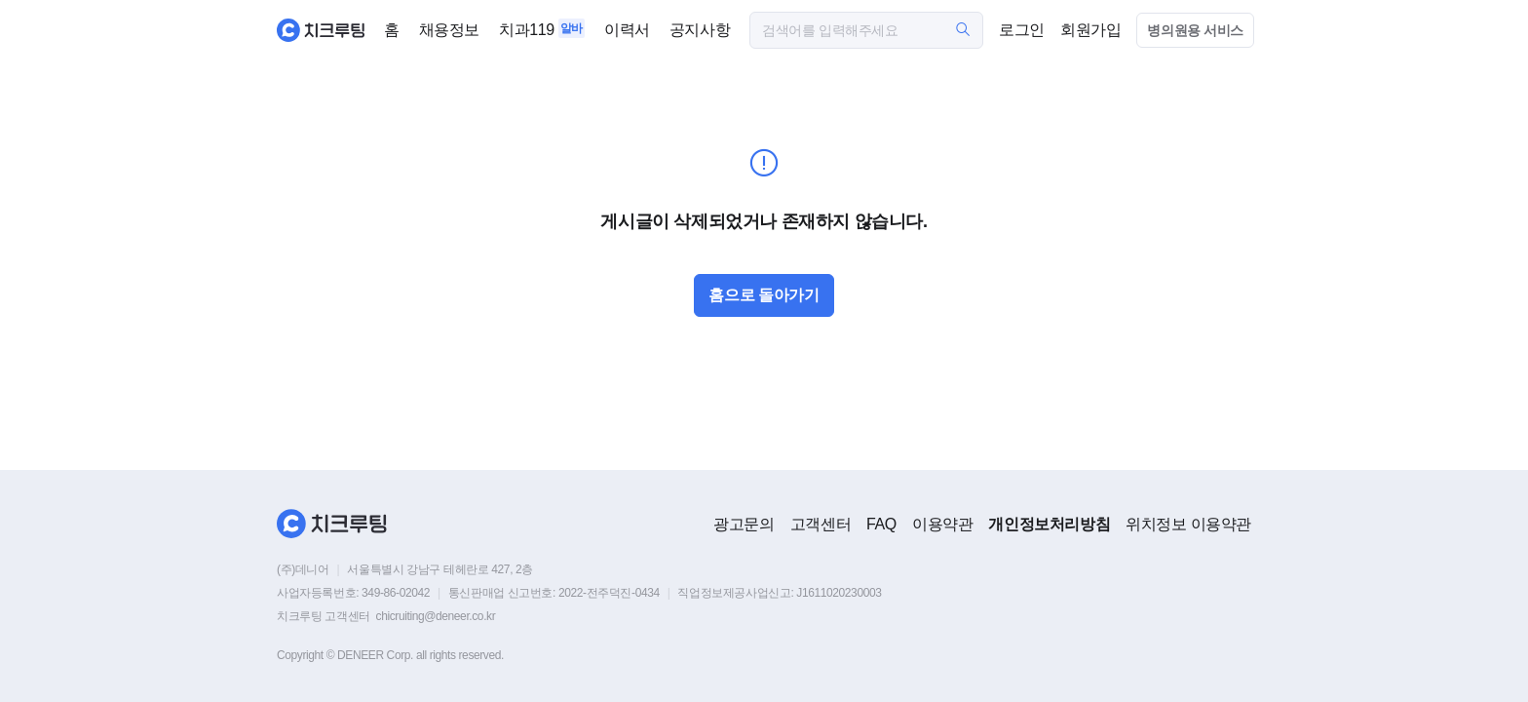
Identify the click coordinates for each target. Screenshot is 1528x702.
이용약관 (942, 524)
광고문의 (743, 524)
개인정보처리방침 (1049, 524)
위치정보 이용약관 (1188, 524)
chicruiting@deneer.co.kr (436, 616)
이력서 (627, 29)
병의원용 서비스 (1195, 30)
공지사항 (699, 29)
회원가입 (1090, 29)
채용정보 (449, 29)
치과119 (526, 29)
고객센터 (820, 524)
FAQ (881, 524)
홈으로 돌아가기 (763, 295)
